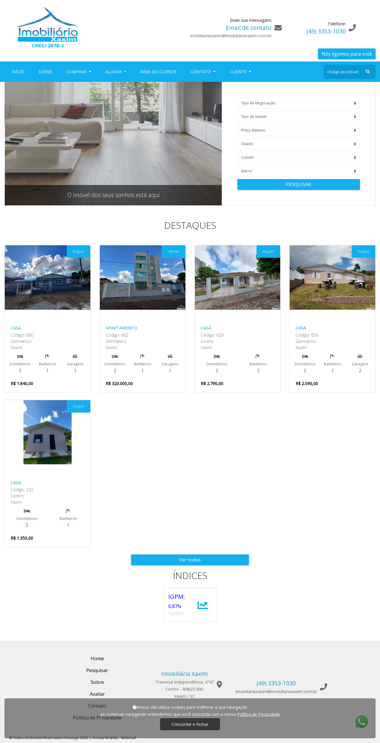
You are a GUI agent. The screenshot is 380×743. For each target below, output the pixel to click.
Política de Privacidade (258, 714)
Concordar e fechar (190, 724)
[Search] (350, 72)
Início (19, 71)
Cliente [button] (239, 71)
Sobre (46, 71)
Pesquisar (298, 184)
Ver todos (190, 560)
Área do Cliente (158, 71)
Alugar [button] (114, 71)
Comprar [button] (77, 71)
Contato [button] (201, 71)
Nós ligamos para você (347, 54)
